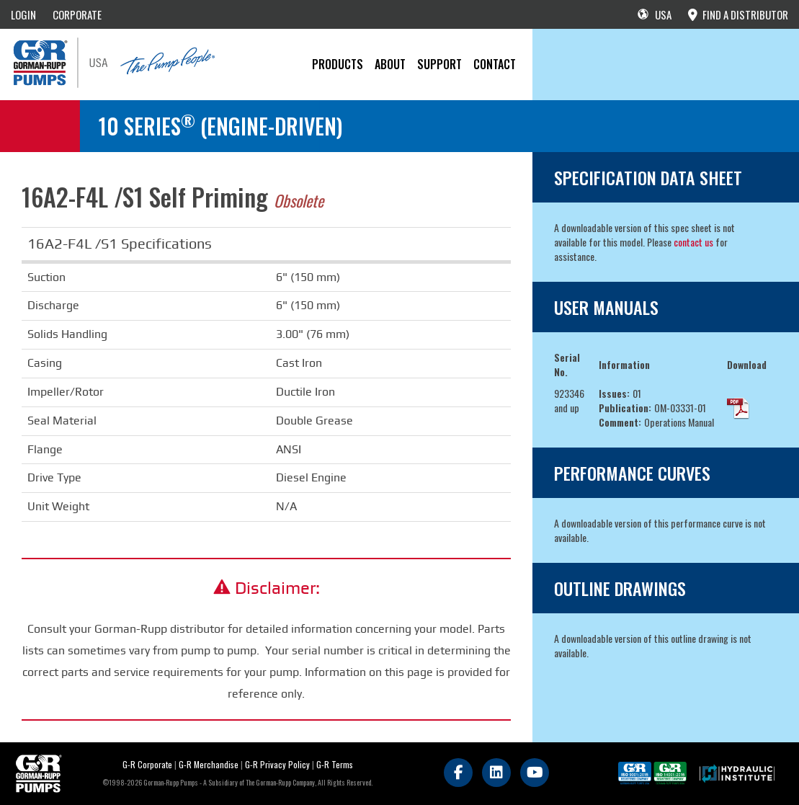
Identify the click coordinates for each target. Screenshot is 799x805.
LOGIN (23, 14)
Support (439, 64)
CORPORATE (77, 14)
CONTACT (494, 64)
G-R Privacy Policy (277, 764)
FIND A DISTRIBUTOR (738, 14)
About (390, 64)
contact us (693, 241)
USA (654, 14)
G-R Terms (334, 764)
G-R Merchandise (208, 764)
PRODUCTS (337, 64)
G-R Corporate (147, 764)
